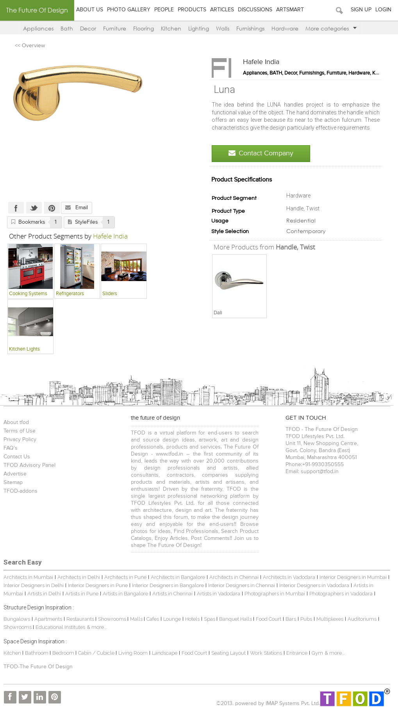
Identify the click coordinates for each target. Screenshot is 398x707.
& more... (97, 627)
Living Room (133, 653)
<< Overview (30, 45)
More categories (331, 28)
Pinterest (52, 208)
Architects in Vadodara (289, 577)
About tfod (16, 422)
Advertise (15, 474)
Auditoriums (362, 619)
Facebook (16, 208)
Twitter (34, 208)
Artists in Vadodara (218, 594)
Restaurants (80, 619)
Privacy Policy (20, 439)
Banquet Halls (236, 619)
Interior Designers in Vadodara (314, 585)
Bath (67, 28)
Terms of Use (20, 431)
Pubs (306, 619)
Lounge (172, 619)
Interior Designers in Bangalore (168, 585)
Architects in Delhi (78, 577)
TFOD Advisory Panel (29, 465)
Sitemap (13, 482)
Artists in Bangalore (125, 594)
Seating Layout (228, 653)
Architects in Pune (125, 577)
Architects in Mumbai (28, 577)
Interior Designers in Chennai (241, 585)
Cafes (152, 619)
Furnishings (250, 28)
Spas (210, 619)
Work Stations (266, 653)
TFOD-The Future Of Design (38, 667)
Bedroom (63, 653)
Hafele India (261, 62)
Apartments (48, 619)
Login (383, 9)
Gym (317, 653)
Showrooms (112, 619)
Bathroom (37, 653)
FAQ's (11, 448)
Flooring (143, 28)
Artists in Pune (81, 594)
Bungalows (17, 619)
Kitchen (171, 28)
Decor (88, 28)
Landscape (164, 653)
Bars (291, 619)
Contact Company (260, 153)
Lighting (198, 28)
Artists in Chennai (172, 594)
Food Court (268, 619)
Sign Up (361, 9)
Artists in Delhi (44, 594)
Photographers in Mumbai (275, 594)
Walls (222, 28)
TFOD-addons (20, 491)
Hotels (192, 619)
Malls (137, 619)
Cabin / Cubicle (97, 653)
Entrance (296, 653)
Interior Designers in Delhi (34, 585)
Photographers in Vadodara (341, 594)
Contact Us (17, 456)
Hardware (284, 28)
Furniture (114, 28)
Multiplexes (329, 619)
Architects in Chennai (234, 577)
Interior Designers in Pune (98, 585)
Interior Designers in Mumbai (353, 577)
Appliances (38, 28)
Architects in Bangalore (178, 577)
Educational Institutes (60, 627)
